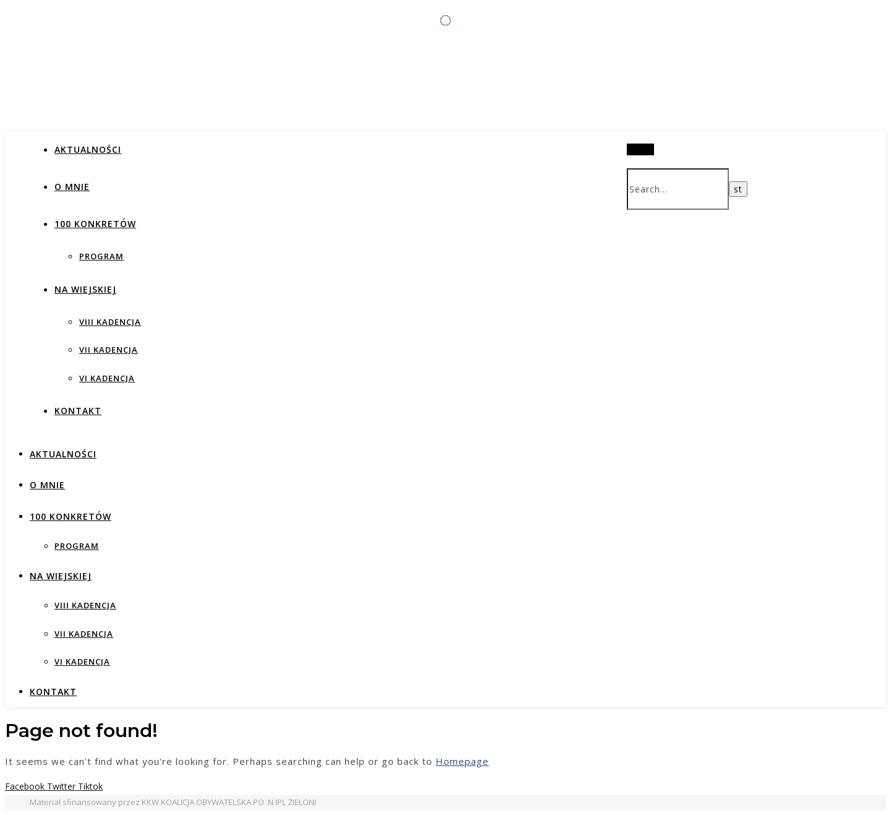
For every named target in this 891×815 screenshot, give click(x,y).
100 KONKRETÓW (95, 224)
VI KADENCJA (107, 378)
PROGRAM (101, 256)
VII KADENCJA (108, 349)
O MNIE (72, 186)
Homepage (462, 761)
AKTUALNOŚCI (87, 149)
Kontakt (77, 410)
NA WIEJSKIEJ (85, 289)
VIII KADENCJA (110, 321)
